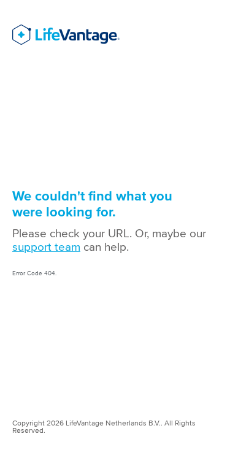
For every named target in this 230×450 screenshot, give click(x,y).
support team (46, 246)
